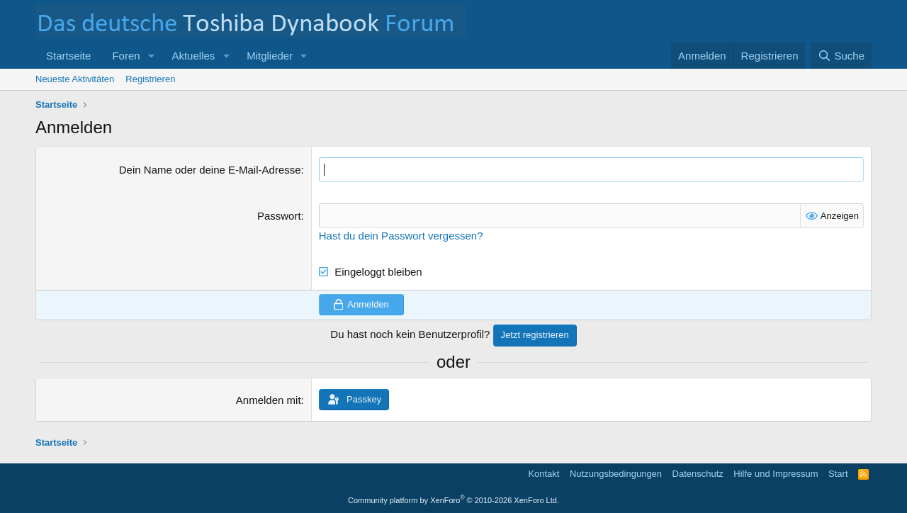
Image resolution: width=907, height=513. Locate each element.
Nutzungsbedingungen (616, 473)
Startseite (68, 56)
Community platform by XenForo (453, 500)
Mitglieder (270, 56)
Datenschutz (697, 473)
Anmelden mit (268, 400)
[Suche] (841, 56)
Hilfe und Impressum (775, 473)
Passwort (279, 216)
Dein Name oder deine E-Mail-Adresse (210, 170)
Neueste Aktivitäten (74, 79)
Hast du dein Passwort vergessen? (401, 236)
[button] (151, 56)
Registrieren (150, 79)
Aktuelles (193, 56)
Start (837, 473)
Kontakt (543, 473)
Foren (126, 56)
